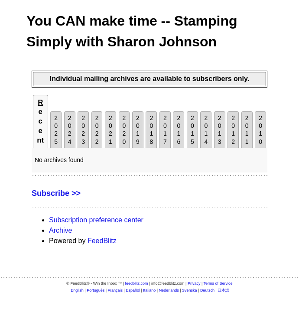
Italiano (149, 290)
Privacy (194, 283)
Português (95, 290)
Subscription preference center (96, 220)
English (77, 290)
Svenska (189, 290)
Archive (60, 230)
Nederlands (169, 290)
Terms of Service (218, 283)
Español (133, 290)
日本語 (223, 290)
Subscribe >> (56, 193)
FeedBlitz (102, 240)
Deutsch (207, 290)
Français (115, 290)
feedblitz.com (136, 283)
